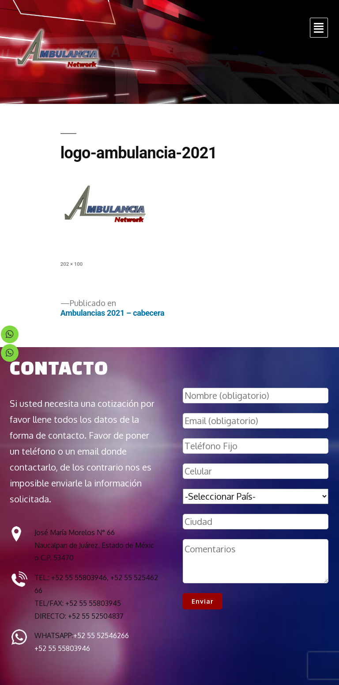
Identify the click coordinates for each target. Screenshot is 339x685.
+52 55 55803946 (62, 648)
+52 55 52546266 (101, 635)
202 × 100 (71, 264)
